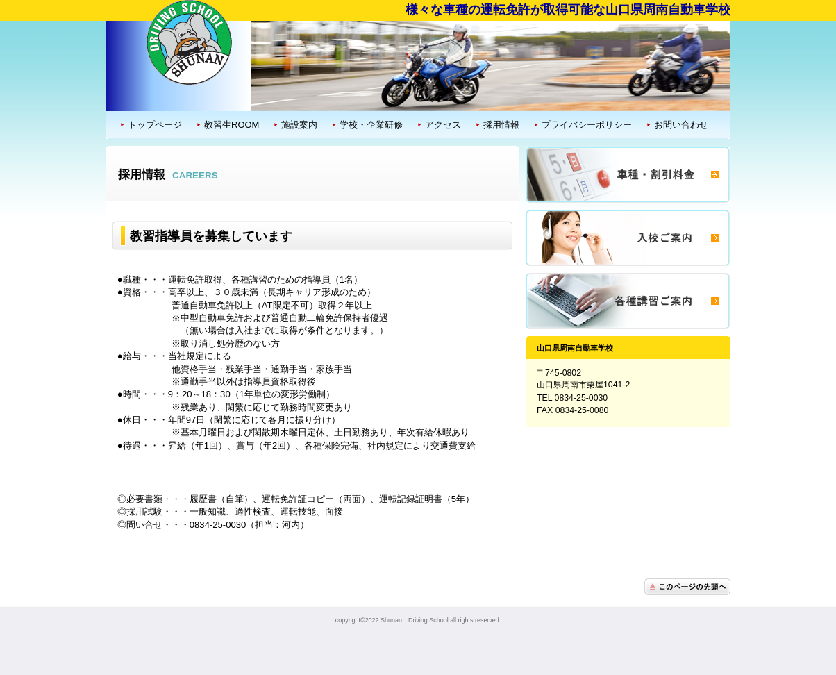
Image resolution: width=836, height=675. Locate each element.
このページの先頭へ (687, 586)
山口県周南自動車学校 (189, 41)
